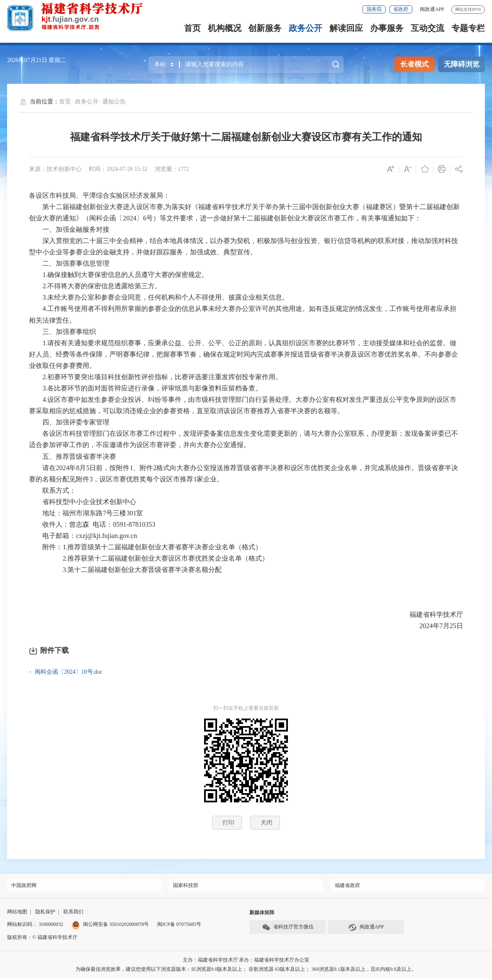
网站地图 (17, 913)
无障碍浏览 (461, 64)
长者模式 (414, 64)
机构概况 (224, 28)
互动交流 (427, 28)
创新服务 (265, 28)
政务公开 (305, 28)
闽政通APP (432, 9)
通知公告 (114, 101)
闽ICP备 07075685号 (179, 926)
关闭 (266, 823)
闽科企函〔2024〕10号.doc (69, 672)
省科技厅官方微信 (287, 929)
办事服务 (387, 28)
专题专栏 (468, 28)
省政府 (400, 9)
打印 (228, 823)
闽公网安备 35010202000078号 (110, 926)
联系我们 (73, 913)
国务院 (374, 9)
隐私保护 (45, 913)
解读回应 (346, 28)
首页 (192, 28)
